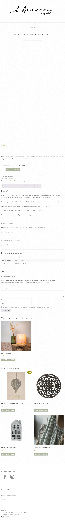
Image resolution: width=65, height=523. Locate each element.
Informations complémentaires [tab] (23, 186)
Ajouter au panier (13, 169)
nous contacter (14, 228)
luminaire (29, 181)
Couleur (5, 165)
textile (41, 181)
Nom (2, 300)
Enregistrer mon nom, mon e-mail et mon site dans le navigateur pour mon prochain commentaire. (26, 307)
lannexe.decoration (14, 245)
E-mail (3, 303)
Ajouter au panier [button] (8, 360)
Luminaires (11, 178)
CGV (2, 497)
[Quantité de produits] (3, 169)
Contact (3, 499)
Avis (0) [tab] (38, 186)
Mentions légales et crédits (8, 495)
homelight (23, 181)
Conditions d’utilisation (7, 493)
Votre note (4, 286)
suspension (35, 181)
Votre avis (4, 289)
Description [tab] (7, 186)
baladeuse (10, 181)
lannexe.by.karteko (15, 240)
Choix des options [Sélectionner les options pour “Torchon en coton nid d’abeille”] (41, 454)
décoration (17, 181)
